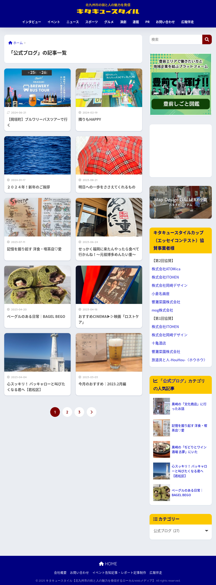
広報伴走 (187, 21)
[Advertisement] (181, 150)
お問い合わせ (165, 21)
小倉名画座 (161, 293)
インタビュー (31, 21)
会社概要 (60, 572)
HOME (108, 563)
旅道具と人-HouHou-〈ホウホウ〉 (179, 359)
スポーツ (91, 21)
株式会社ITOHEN (165, 277)
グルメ (109, 21)
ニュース (72, 21)
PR (147, 21)
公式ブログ (173, 380)
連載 (136, 21)
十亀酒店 (159, 343)
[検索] (207, 39)
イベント (53, 21)
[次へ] (91, 412)
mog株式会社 (162, 310)
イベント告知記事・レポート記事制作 (119, 572)
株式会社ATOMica (166, 268)
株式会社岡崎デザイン (170, 285)
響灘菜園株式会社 (166, 301)
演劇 (123, 21)
